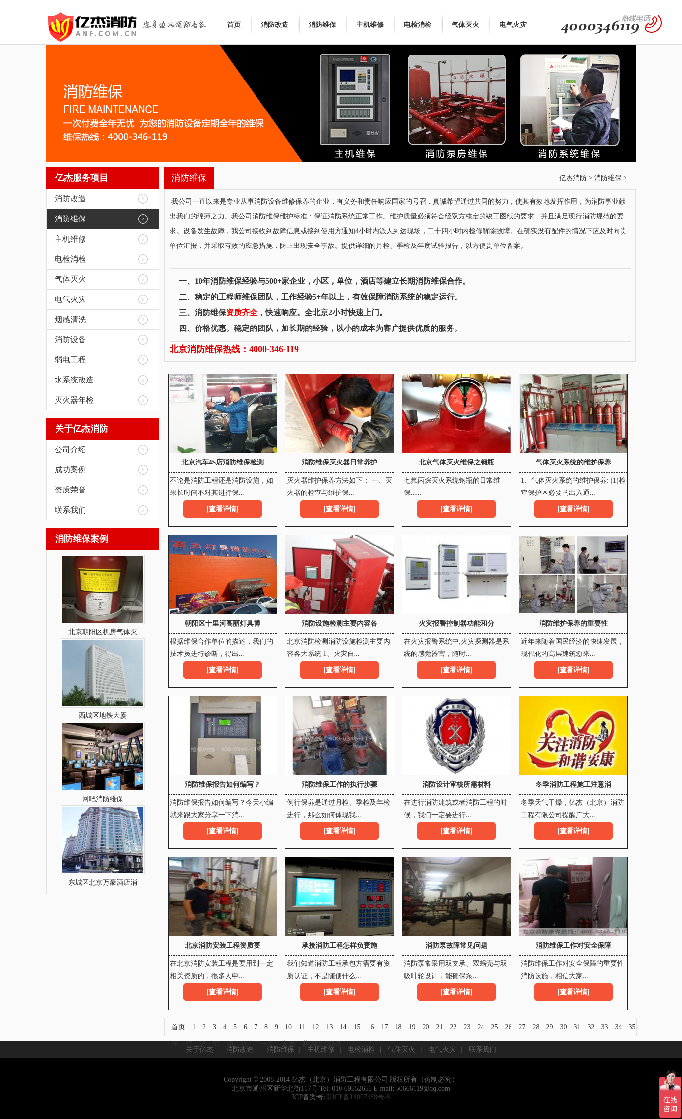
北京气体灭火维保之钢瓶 (456, 462)
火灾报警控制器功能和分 (456, 623)
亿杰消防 (573, 178)
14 (343, 1027)
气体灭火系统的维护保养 (573, 462)
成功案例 (70, 469)
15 (356, 1027)
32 (590, 1027)
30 (563, 1027)
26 (508, 1027)
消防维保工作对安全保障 (573, 945)
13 (329, 1027)
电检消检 (417, 24)
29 (549, 1027)
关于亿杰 (199, 1049)
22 (453, 1027)
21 (439, 1027)
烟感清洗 (70, 319)
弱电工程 (70, 359)
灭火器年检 (74, 400)
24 (480, 1027)
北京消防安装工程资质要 (222, 945)
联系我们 (70, 510)
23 (466, 1027)
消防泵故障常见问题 (456, 945)
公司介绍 (70, 449)
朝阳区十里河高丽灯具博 (222, 623)
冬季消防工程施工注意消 (573, 784)
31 (576, 1027)
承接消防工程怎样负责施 (339, 945)
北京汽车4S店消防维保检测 (222, 462)
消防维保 (322, 24)
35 (631, 1027)
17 (384, 1027)
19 (411, 1027)
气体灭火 (465, 24)
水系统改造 (74, 380)
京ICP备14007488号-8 (357, 1097)
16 (370, 1027)
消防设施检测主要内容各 (339, 623)
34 (618, 1027)
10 (288, 1027)
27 (521, 1027)
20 (425, 1027)
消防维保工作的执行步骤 (339, 784)
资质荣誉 (70, 490)
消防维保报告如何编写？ (222, 784)
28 (535, 1027)
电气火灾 (513, 24)
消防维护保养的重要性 (573, 623)
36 (174, 1044)
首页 (234, 24)
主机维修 (370, 24)
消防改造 (274, 24)
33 (604, 1027)
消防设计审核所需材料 (456, 784)
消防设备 (70, 339)
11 (302, 1027)
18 (398, 1027)
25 (494, 1027)
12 (315, 1027)
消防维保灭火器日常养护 (339, 462)
